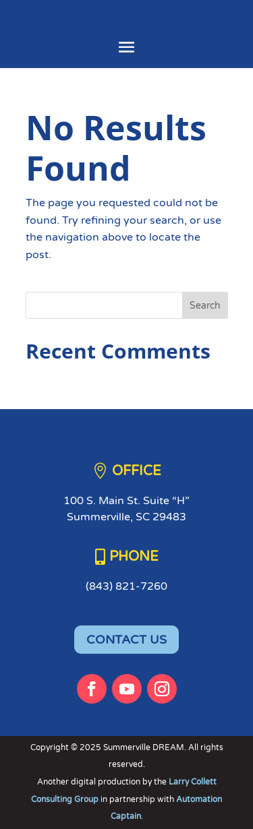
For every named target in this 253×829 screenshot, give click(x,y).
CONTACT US (126, 639)
